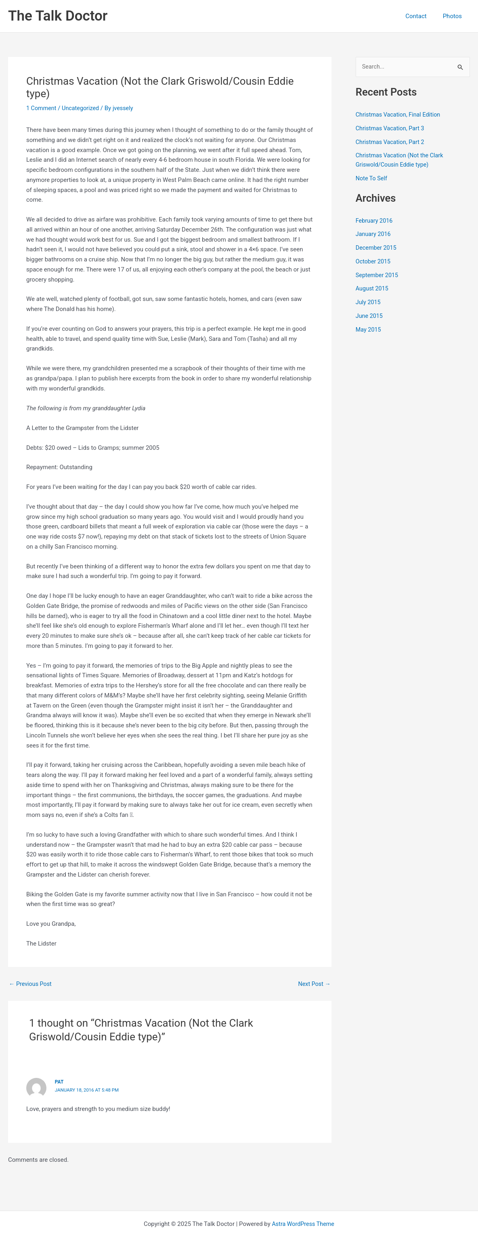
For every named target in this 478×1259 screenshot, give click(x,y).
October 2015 (374, 261)
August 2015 (373, 289)
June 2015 (370, 316)
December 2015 (377, 248)
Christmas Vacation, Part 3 (392, 128)
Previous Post (31, 984)
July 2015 (369, 302)
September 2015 (378, 275)
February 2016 (375, 221)
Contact (421, 16)
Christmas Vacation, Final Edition (400, 115)
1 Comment (42, 108)
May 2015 (369, 330)
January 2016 (374, 234)
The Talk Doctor (57, 16)
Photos (454, 16)
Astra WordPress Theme (303, 1223)
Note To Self (372, 178)
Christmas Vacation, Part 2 (392, 142)
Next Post (314, 984)
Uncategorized (82, 108)
